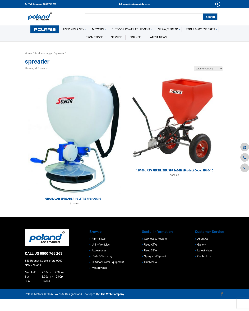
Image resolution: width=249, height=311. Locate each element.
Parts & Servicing (102, 268)
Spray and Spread (155, 268)
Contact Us (204, 268)
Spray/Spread (168, 41)
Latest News (158, 49)
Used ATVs (150, 256)
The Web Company (112, 306)
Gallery (201, 256)
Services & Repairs (155, 250)
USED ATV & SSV (73, 41)
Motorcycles (99, 279)
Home (28, 65)
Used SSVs (151, 262)
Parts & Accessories (200, 41)
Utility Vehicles (101, 256)
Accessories (99, 262)
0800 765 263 (51, 265)
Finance (135, 49)
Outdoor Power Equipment (131, 41)
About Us (202, 250)
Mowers (98, 41)
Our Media (150, 274)
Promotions (94, 49)
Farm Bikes (98, 250)
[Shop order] (208, 80)
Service (116, 49)
